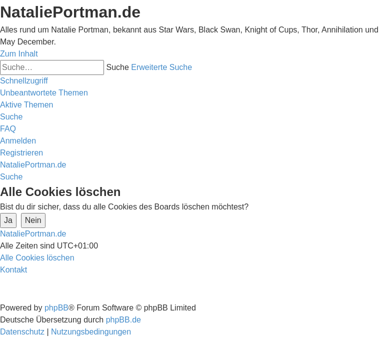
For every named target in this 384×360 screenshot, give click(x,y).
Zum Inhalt (19, 54)
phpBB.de (123, 320)
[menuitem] (44, 92)
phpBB (56, 308)
